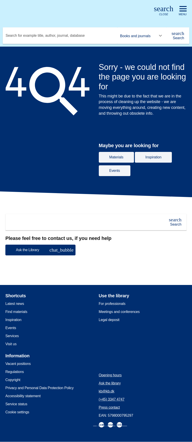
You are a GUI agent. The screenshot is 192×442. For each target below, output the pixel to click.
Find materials (16, 312)
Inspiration (13, 320)
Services (12, 336)
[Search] (178, 36)
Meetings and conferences (119, 312)
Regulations (14, 372)
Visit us (11, 344)
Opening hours (110, 375)
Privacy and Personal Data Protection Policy (39, 388)
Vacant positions (18, 364)
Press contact (109, 407)
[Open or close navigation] (183, 11)
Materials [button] (116, 157)
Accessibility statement (23, 396)
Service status (16, 404)
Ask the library (110, 383)
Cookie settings (17, 412)
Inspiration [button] (153, 157)
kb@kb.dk (106, 391)
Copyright (12, 380)
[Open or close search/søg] (163, 10)
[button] (40, 250)
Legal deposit (109, 320)
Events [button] (114, 170)
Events (10, 328)
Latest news (14, 304)
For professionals (112, 304)
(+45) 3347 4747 (112, 399)
